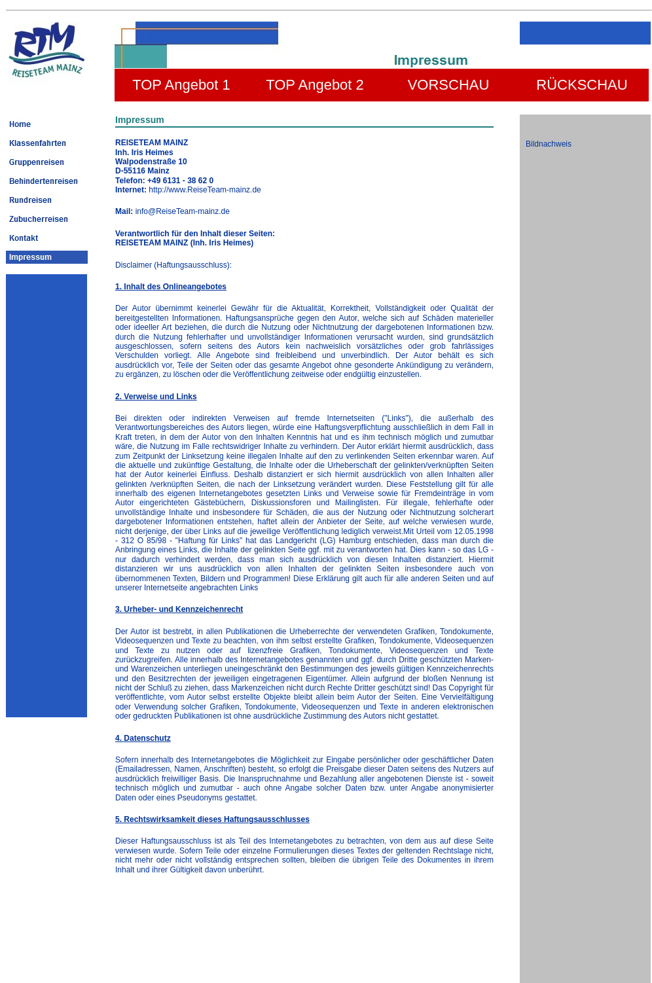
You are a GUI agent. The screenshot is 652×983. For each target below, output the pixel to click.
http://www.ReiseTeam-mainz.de (205, 189)
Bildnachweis (548, 144)
